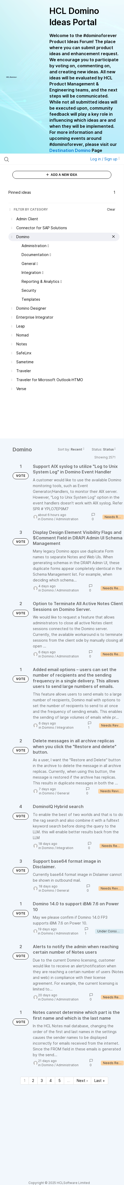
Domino (47, 519)
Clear (111, 209)
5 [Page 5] (59, 1080)
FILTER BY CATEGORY (28, 209)
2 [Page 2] (33, 1080)
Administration (67, 519)
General (63, 793)
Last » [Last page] (99, 1080)
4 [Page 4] (50, 1080)
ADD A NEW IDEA (61, 175)
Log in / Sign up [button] (105, 159)
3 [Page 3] (42, 1080)
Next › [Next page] (82, 1080)
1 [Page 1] (24, 1080)
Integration (65, 727)
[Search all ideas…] (37, 159)
